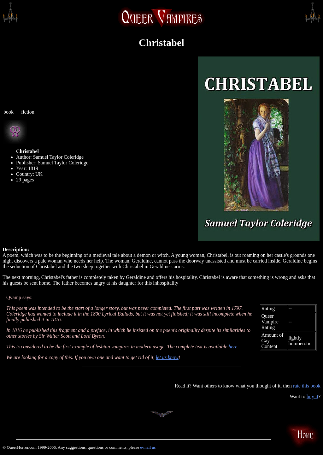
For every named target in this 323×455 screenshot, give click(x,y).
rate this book (306, 385)
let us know (167, 357)
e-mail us (148, 447)
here (232, 346)
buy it (312, 396)
